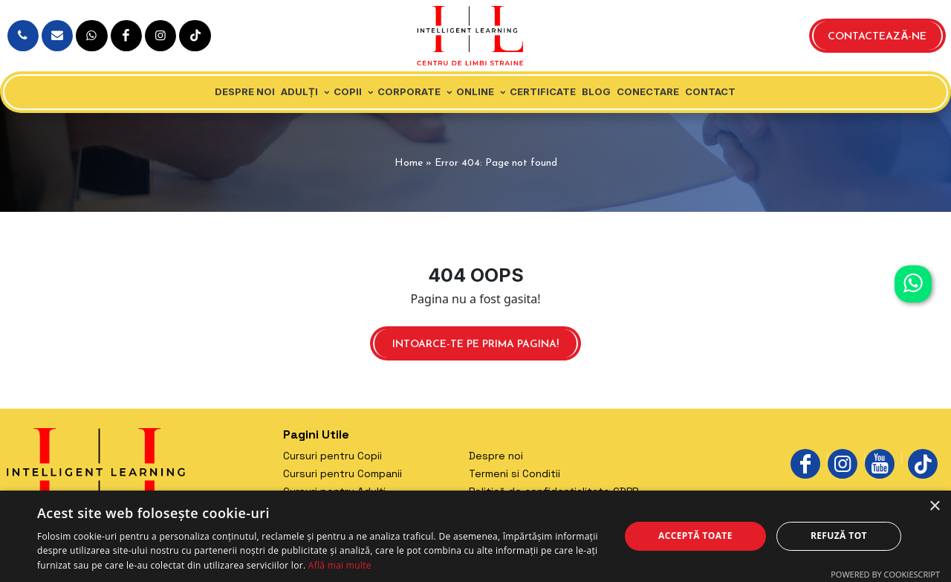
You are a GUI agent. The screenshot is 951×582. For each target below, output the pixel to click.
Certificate (543, 91)
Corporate (409, 91)
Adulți (299, 91)
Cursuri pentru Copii (332, 455)
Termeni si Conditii (514, 473)
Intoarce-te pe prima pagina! (475, 344)
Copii (348, 91)
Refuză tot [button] (839, 535)
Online (475, 91)
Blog (596, 91)
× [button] (934, 506)
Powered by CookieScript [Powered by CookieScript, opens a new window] (885, 574)
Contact (710, 91)
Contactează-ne (877, 36)
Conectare (648, 91)
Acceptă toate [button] (695, 535)
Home (409, 163)
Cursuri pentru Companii (342, 473)
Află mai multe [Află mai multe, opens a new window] (339, 565)
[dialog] (475, 536)
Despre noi (245, 91)
